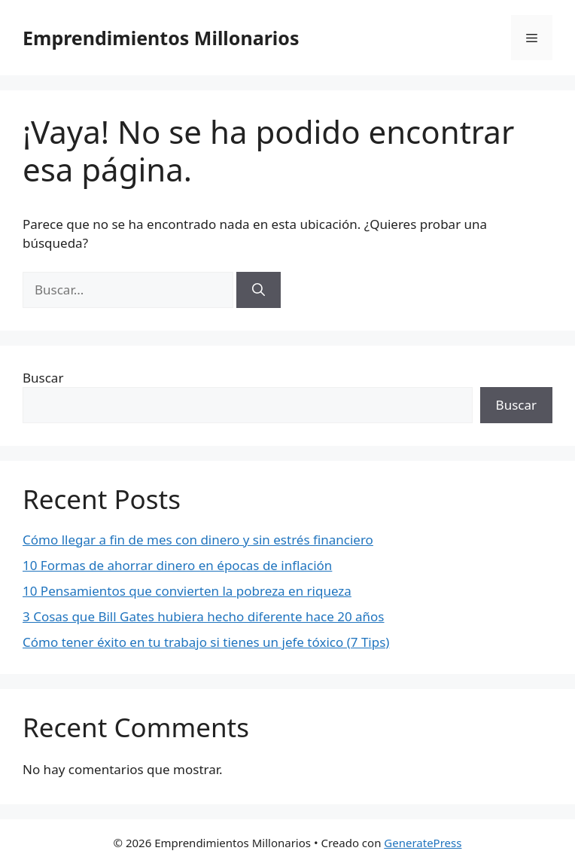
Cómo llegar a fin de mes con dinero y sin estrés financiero (198, 539)
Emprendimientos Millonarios (161, 37)
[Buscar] (258, 290)
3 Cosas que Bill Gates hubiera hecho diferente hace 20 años (204, 616)
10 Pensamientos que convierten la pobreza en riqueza (187, 590)
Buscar (43, 377)
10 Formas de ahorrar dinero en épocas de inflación (177, 565)
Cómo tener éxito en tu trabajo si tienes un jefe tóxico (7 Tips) (206, 642)
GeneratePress (422, 842)
